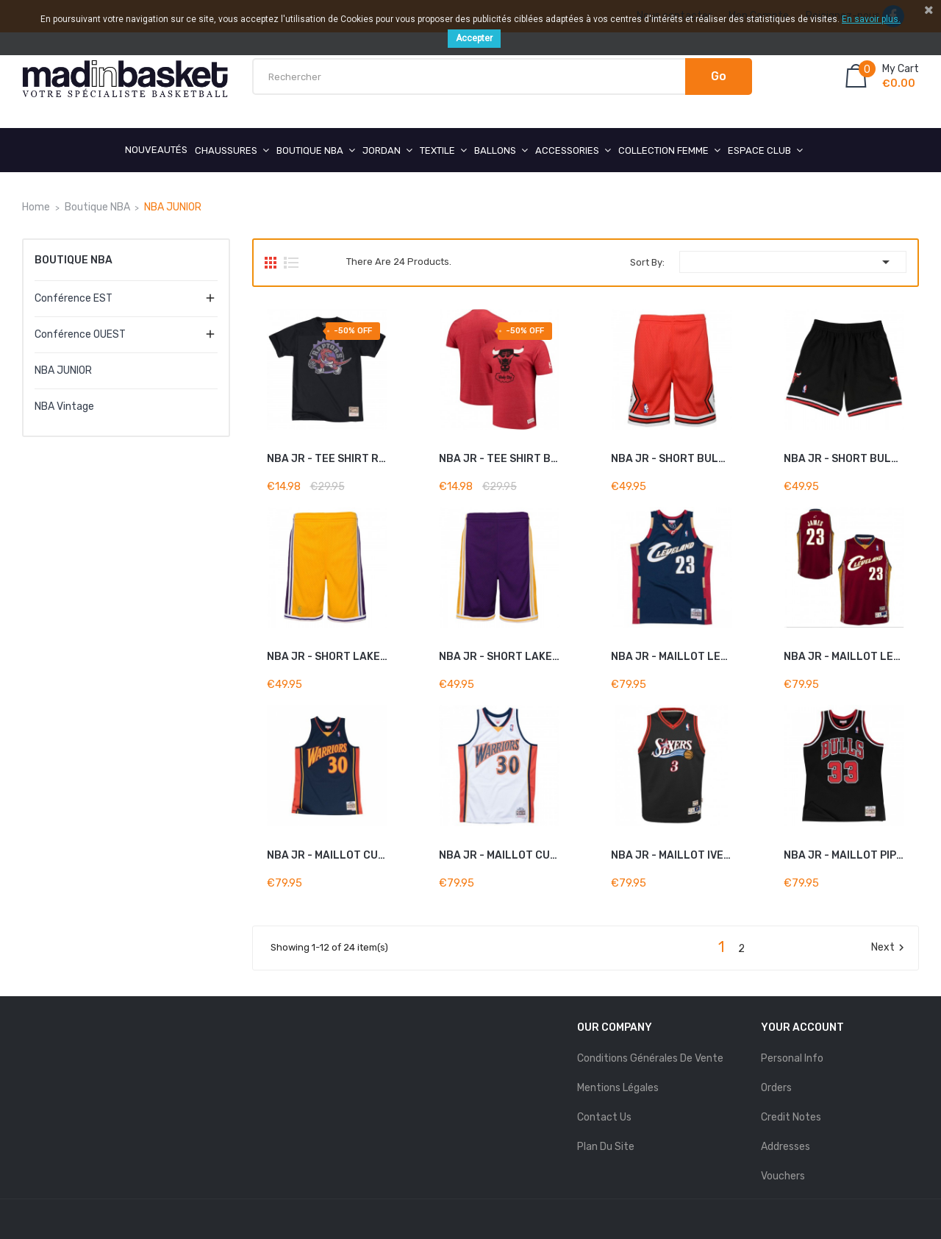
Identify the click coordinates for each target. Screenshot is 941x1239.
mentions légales (618, 1088)
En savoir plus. (871, 19)
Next (889, 947)
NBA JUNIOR (63, 370)
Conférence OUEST (80, 334)
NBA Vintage (64, 406)
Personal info (792, 1058)
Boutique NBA (73, 260)
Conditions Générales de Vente (650, 1058)
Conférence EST (73, 298)
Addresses (785, 1146)
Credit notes (791, 1117)
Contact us (604, 1117)
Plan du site (605, 1146)
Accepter (474, 38)
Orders (776, 1088)
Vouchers (783, 1176)
